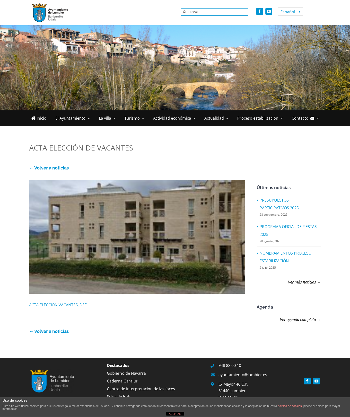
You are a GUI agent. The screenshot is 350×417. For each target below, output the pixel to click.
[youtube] (268, 11)
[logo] (48, 4)
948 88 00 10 (230, 365)
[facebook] (259, 11)
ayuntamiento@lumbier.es (243, 374)
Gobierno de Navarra (126, 373)
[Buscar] (214, 12)
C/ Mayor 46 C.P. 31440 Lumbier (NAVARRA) (233, 391)
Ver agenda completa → (300, 319)
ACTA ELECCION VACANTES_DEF (58, 305)
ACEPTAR (175, 413)
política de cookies (290, 406)
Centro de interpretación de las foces (141, 388)
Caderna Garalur (122, 381)
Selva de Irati (118, 396)
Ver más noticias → (304, 282)
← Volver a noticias (49, 167)
